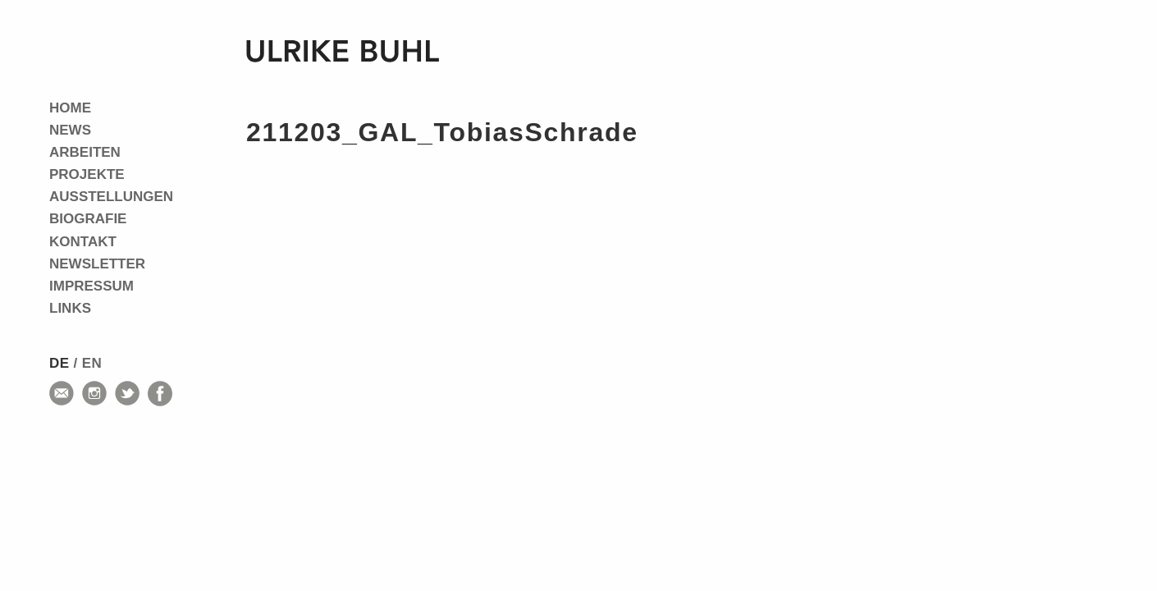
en (92, 363)
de (59, 363)
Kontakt (83, 242)
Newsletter (97, 264)
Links (70, 308)
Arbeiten (85, 152)
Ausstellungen (111, 196)
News (70, 130)
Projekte (87, 174)
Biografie (87, 219)
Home (70, 108)
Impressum (91, 286)
